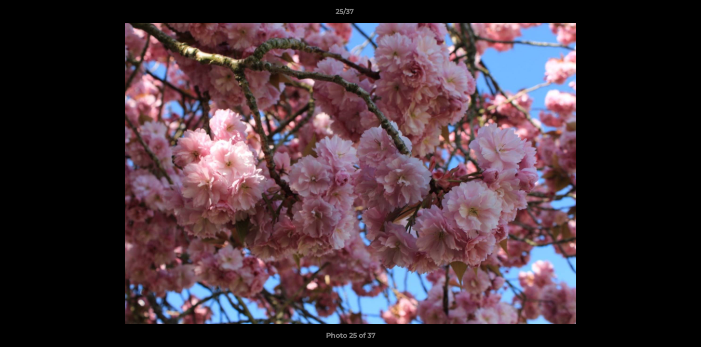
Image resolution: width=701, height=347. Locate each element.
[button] (660, 14)
